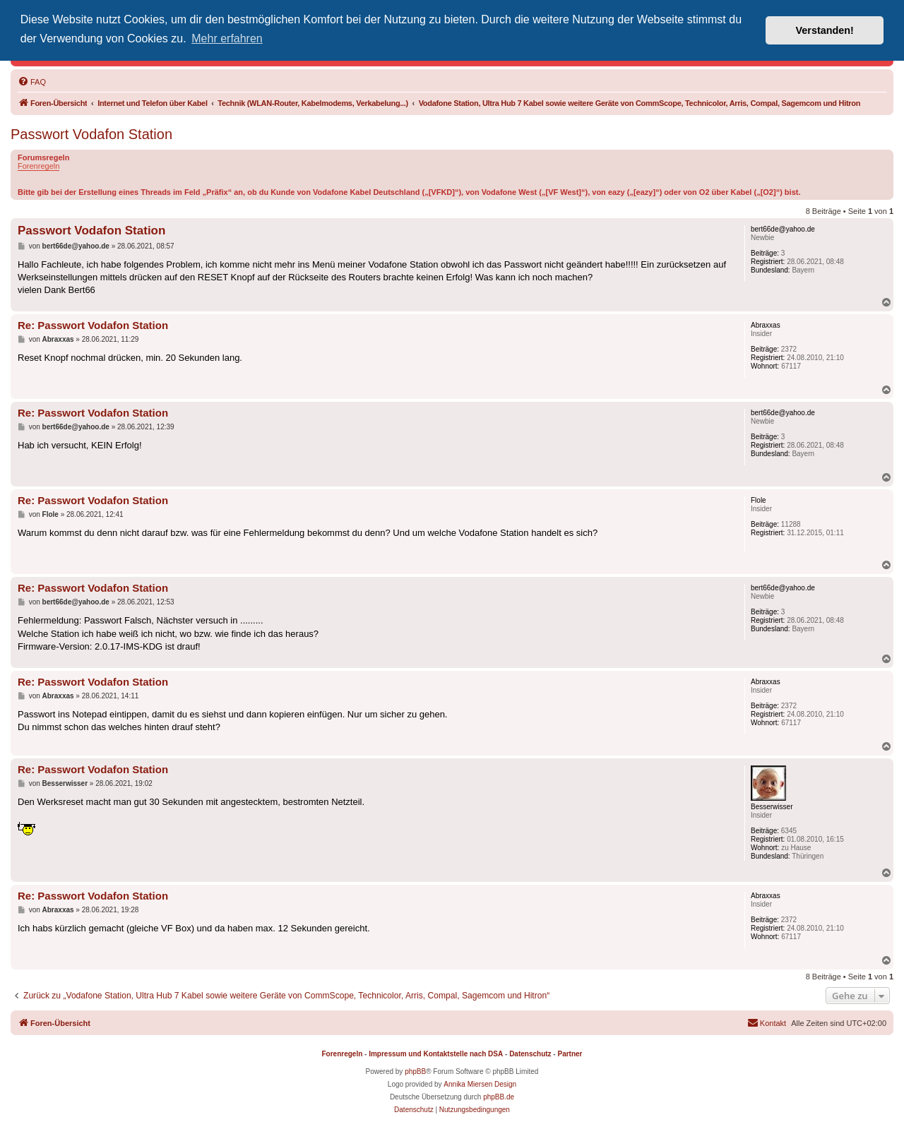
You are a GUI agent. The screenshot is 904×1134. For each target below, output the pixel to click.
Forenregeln (38, 166)
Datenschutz (530, 1054)
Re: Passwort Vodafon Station (93, 325)
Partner (569, 1054)
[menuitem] (32, 81)
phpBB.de (498, 1097)
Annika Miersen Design (480, 1084)
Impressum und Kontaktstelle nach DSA (436, 1054)
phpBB (415, 1071)
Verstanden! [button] (825, 30)
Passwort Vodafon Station (91, 134)
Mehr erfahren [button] (227, 38)
